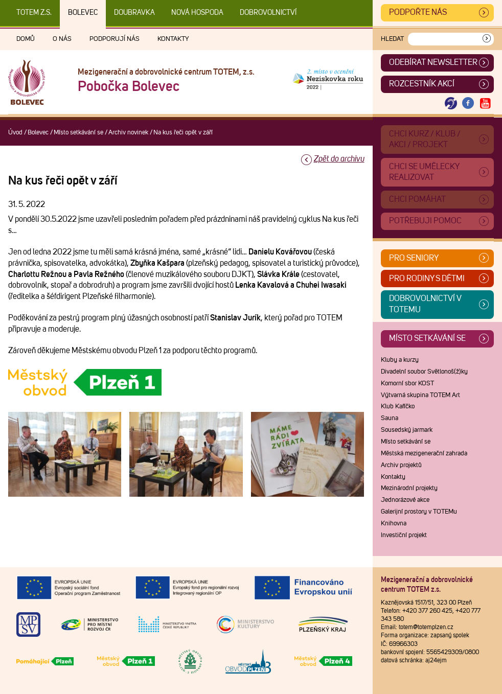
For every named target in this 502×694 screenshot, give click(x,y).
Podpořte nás (418, 12)
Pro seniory (414, 258)
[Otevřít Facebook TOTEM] (468, 103)
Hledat (392, 39)
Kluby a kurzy (400, 360)
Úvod (15, 132)
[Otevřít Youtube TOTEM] (485, 103)
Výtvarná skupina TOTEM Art (420, 395)
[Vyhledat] (487, 39)
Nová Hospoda (197, 12)
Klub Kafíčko (398, 406)
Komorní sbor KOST (407, 383)
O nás (62, 39)
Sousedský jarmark (406, 430)
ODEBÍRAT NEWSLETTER (433, 62)
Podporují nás (114, 39)
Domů (25, 39)
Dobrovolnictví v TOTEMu (425, 304)
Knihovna (393, 523)
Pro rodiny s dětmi (427, 278)
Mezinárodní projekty (409, 488)
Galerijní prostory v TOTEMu (419, 511)
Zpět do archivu (339, 159)
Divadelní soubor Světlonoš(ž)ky (424, 371)
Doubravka (134, 12)
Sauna (389, 418)
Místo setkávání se (78, 132)
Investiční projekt (404, 535)
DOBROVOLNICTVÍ (268, 12)
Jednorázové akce (405, 500)
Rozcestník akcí (421, 84)
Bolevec (83, 12)
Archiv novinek (128, 132)
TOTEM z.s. (34, 12)
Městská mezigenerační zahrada (424, 453)
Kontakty (173, 39)
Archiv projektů (401, 465)
